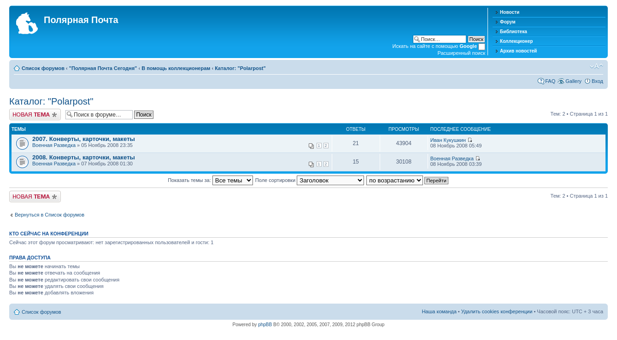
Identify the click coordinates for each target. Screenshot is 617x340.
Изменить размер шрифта (596, 66)
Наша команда (439, 311)
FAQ (550, 81)
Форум (507, 21)
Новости (509, 12)
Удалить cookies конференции (497, 311)
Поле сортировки (309, 180)
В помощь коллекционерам (175, 68)
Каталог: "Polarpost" (240, 68)
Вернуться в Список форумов (49, 214)
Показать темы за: (210, 180)
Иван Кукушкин (448, 140)
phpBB (265, 324)
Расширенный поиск (462, 53)
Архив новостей (518, 50)
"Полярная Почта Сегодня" (103, 68)
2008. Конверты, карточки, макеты (83, 157)
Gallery (573, 81)
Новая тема (35, 114)
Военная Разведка (54, 145)
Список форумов (43, 68)
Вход (597, 81)
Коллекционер (516, 41)
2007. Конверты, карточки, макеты (83, 138)
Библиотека (513, 31)
